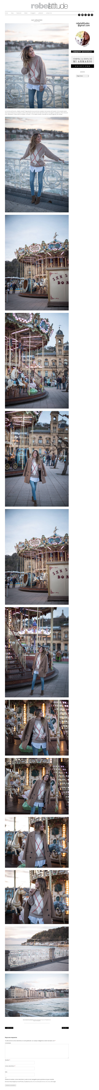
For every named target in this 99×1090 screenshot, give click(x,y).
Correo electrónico (10, 1066)
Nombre (7, 1060)
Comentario (8, 1043)
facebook (19, 13)
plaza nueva (9, 1027)
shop (12, 13)
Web (6, 1072)
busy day (65, 1027)
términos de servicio (46, 1081)
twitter (25, 13)
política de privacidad (34, 1081)
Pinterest (41, 13)
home (6, 13)
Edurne (49, 1019)
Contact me (49, 13)
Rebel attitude (36, 1019)
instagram (33, 13)
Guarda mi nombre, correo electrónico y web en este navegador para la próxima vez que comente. (29, 1079)
